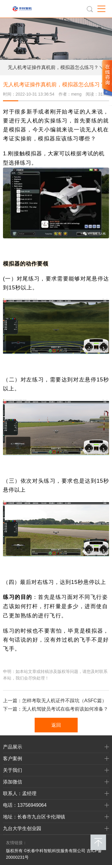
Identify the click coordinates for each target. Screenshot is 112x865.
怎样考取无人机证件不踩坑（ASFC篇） (64, 700)
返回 (56, 725)
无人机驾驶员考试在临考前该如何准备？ (65, 708)
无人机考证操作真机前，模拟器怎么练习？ (53, 67)
